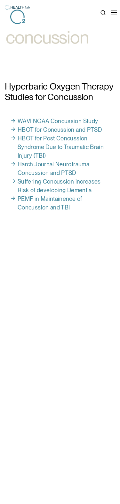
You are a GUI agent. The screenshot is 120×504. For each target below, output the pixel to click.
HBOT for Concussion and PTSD (60, 129)
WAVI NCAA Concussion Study (58, 121)
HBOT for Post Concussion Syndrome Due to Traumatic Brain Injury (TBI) (61, 147)
